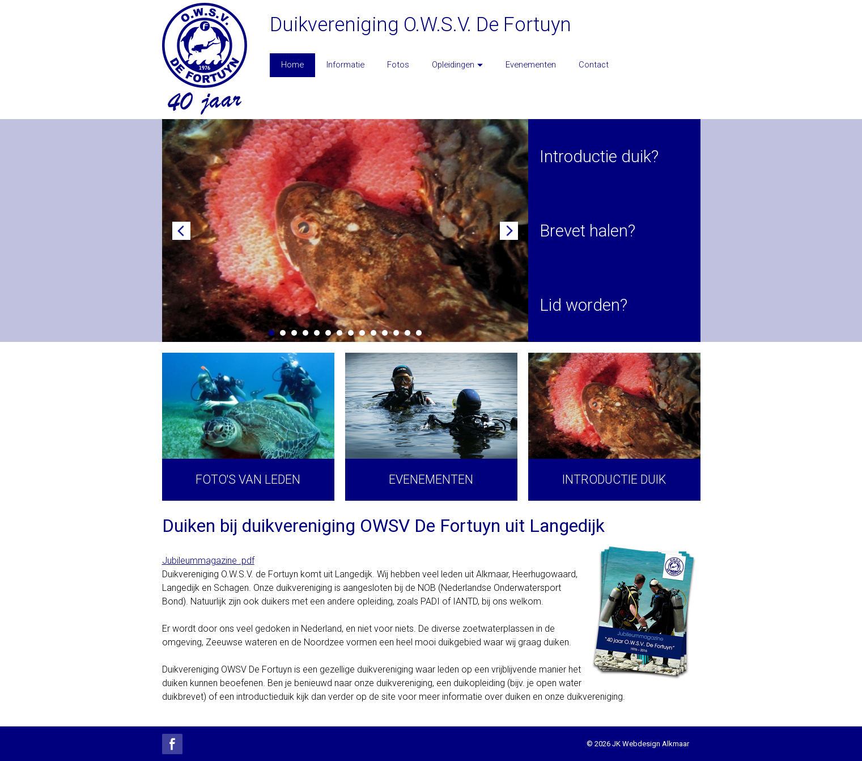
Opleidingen (457, 65)
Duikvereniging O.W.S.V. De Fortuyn (420, 24)
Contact (594, 65)
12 (396, 333)
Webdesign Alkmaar (655, 743)
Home (292, 65)
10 (373, 333)
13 (407, 333)
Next (509, 231)
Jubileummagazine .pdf (208, 560)
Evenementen (531, 65)
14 (419, 333)
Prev (181, 231)
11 (385, 333)
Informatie (345, 65)
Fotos (398, 65)
